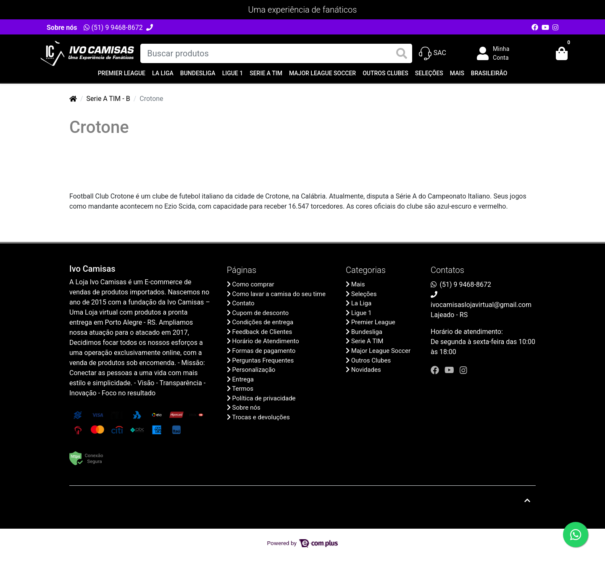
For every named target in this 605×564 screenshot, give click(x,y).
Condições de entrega (263, 322)
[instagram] (463, 370)
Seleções (429, 73)
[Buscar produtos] (276, 53)
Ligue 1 (232, 73)
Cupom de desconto (260, 313)
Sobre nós (62, 28)
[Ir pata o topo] (527, 500)
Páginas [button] (241, 270)
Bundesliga (198, 73)
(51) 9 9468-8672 (113, 28)
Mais (457, 73)
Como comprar (253, 284)
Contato (243, 303)
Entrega (243, 379)
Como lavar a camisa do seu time (279, 294)
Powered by (302, 543)
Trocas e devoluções (260, 417)
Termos (242, 388)
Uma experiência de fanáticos (302, 10)
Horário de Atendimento (265, 341)
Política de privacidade (264, 398)
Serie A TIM (266, 73)
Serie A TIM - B (108, 99)
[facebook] (436, 370)
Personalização (254, 369)
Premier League (121, 73)
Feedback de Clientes (262, 332)
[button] (499, 53)
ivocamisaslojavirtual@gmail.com (481, 305)
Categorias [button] (366, 270)
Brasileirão (489, 73)
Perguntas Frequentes (263, 360)
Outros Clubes (385, 73)
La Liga (163, 73)
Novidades (366, 369)
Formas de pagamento (264, 351)
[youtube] (450, 370)
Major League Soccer (322, 73)
